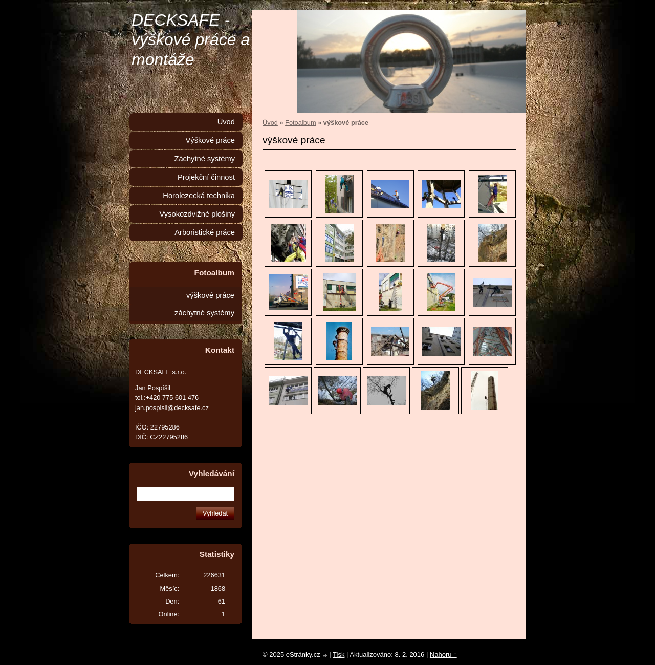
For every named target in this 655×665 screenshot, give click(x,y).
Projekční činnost (206, 177)
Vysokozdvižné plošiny (197, 214)
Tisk (338, 654)
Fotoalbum (300, 122)
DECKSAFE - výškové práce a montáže (191, 40)
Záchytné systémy (204, 159)
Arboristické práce (204, 232)
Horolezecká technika (199, 195)
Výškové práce (210, 140)
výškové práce (210, 295)
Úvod (270, 122)
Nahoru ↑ (443, 654)
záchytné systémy (204, 313)
